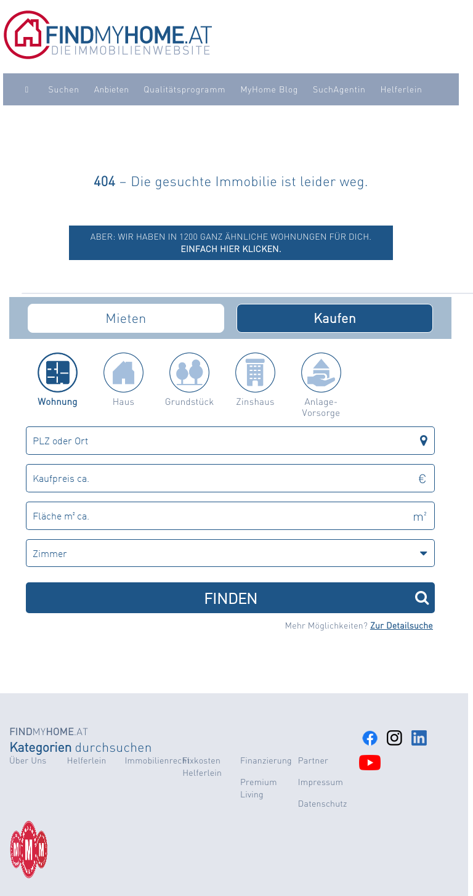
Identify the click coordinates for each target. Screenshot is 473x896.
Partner (313, 760)
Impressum (320, 782)
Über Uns (27, 760)
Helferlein (401, 89)
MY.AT (48, 731)
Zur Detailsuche (401, 625)
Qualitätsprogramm (184, 89)
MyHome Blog (269, 89)
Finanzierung (266, 760)
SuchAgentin (339, 89)
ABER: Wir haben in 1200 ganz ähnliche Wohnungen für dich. (231, 243)
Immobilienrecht (157, 760)
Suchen (64, 89)
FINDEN (316, 597)
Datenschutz (322, 803)
